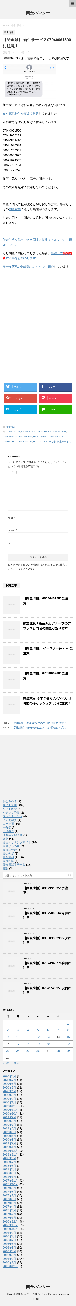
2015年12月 (10, 1266)
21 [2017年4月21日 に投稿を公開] (58, 1043)
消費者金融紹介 (12, 834)
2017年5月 (9, 1202)
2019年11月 (10, 1109)
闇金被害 (15, 209)
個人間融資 (10, 820)
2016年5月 (9, 1247)
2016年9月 (9, 1232)
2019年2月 (9, 1143)
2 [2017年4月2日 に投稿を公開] (8, 1030)
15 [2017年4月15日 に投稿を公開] (68, 1037)
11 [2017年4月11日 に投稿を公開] (28, 1037)
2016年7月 (9, 1240)
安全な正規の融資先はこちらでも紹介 (28, 266)
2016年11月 (10, 1225)
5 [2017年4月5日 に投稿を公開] (38, 1030)
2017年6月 (9, 1199)
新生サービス (64, 441)
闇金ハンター (38, 13)
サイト (11, 543)
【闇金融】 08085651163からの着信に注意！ (39, 727)
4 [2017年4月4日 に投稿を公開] (28, 1030)
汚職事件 (8, 831)
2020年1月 (9, 1102)
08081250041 (40, 436)
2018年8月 (9, 1158)
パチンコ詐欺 (11, 812)
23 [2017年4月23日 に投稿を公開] (7, 1050)
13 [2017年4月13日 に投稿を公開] (48, 1037)
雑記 (5, 868)
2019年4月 (9, 1135)
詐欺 (5, 838)
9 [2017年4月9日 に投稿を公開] (8, 1037)
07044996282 (44, 431)
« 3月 (6, 1063)
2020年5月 (9, 1087)
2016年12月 (10, 1221)
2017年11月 (10, 1180)
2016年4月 (9, 1251)
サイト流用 (10, 805)
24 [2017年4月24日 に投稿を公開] (17, 1050)
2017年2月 (9, 1214)
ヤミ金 (52, 441)
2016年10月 (10, 1228)
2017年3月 (9, 1210)
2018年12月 (10, 1150)
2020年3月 (9, 1094)
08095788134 (25, 441)
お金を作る (10, 801)
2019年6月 (9, 1128)
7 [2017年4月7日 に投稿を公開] (58, 1030)
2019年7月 (9, 1124)
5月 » (15, 1063)
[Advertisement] (29, 295)
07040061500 (28, 431)
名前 (11, 517)
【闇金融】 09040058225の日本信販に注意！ (39, 723)
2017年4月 (9, 1206)
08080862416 (10, 436)
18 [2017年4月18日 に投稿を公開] (28, 1043)
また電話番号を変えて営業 (21, 113)
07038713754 (13, 431)
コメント (13, 472)
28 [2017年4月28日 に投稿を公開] (58, 1050)
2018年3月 (9, 1173)
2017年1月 (9, 1217)
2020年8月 (9, 1076)
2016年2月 (9, 1258)
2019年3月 (9, 1139)
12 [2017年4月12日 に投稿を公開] (38, 1037)
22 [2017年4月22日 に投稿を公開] (68, 1043)
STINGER (37, 1299)
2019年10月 (10, 1113)
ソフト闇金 (10, 808)
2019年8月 (9, 1121)
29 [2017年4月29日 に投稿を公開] (68, 1050)
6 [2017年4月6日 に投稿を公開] (48, 1030)
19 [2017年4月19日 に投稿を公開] (38, 1043)
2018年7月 (9, 1161)
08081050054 (25, 436)
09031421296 (40, 441)
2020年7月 (9, 1080)
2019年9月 (9, 1117)
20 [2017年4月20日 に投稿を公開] (48, 1043)
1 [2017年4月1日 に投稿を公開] (68, 1023)
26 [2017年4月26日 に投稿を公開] (38, 1050)
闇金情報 (10, 426)
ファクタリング (12, 816)
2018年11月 (10, 1154)
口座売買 (8, 823)
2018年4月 (9, 1169)
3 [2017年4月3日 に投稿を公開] (18, 1030)
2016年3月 (9, 1255)
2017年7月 (9, 1195)
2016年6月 (9, 1243)
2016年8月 (9, 1236)
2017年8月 (9, 1191)
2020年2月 (9, 1098)
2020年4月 (9, 1091)
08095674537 (10, 441)
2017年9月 (9, 1188)
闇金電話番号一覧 (14, 864)
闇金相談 (8, 861)
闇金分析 (8, 853)
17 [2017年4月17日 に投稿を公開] (17, 1043)
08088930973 (56, 436)
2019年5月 (9, 1132)
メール (12, 530)
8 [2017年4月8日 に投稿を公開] (68, 1030)
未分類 (7, 827)
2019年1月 (9, 1147)
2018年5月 (9, 1165)
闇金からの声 (11, 846)
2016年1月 (9, 1262)
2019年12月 (10, 1106)
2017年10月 (10, 1184)
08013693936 (59, 431)
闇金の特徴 (10, 849)
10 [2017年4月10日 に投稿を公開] (17, 1037)
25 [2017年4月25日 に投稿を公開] (28, 1050)
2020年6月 (9, 1083)
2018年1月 (9, 1176)
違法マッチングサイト (17, 842)
